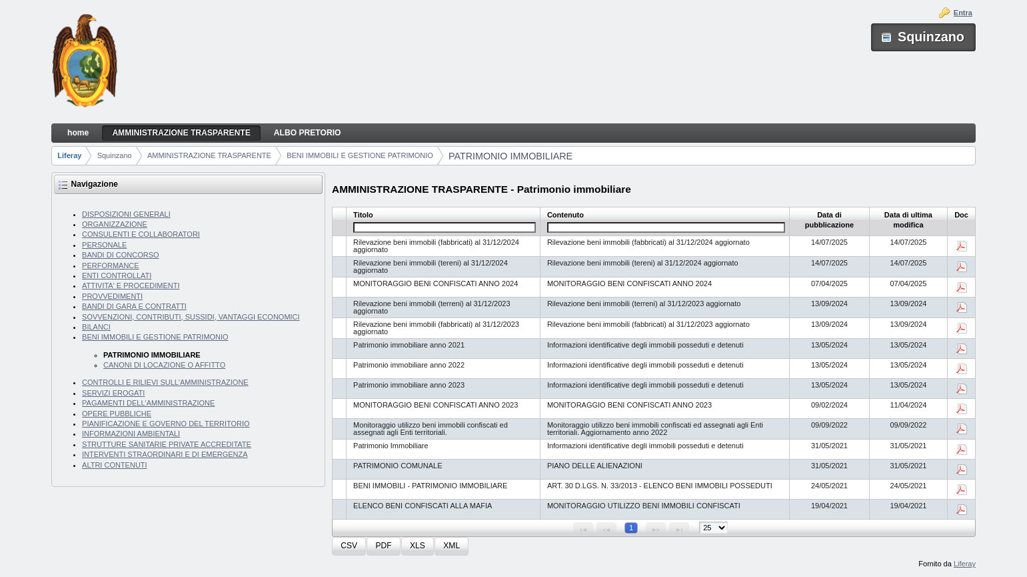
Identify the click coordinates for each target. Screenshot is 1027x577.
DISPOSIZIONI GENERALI (126, 214)
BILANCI (96, 327)
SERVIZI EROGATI (113, 393)
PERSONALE (104, 245)
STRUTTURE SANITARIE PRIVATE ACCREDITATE (166, 444)
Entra (963, 13)
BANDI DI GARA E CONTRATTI (134, 306)
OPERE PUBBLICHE (116, 414)
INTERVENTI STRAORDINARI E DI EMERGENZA (165, 454)
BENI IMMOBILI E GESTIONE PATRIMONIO (360, 155)
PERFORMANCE (110, 265)
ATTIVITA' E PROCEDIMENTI (131, 285)
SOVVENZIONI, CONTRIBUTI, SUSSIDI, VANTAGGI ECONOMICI (191, 317)
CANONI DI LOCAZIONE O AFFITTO (164, 365)
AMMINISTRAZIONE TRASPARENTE (209, 155)
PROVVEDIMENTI (112, 296)
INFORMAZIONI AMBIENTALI (131, 434)
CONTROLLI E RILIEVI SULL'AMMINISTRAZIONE (165, 382)
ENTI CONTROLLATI (116, 275)
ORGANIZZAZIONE (114, 224)
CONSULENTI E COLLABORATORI (141, 234)
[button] (349, 546)
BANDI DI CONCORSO (120, 255)
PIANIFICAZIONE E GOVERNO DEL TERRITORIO (166, 424)
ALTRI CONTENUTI (114, 465)
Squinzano (114, 155)
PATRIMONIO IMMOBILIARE (510, 156)
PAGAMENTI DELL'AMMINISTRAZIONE (148, 403)
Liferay (69, 155)
